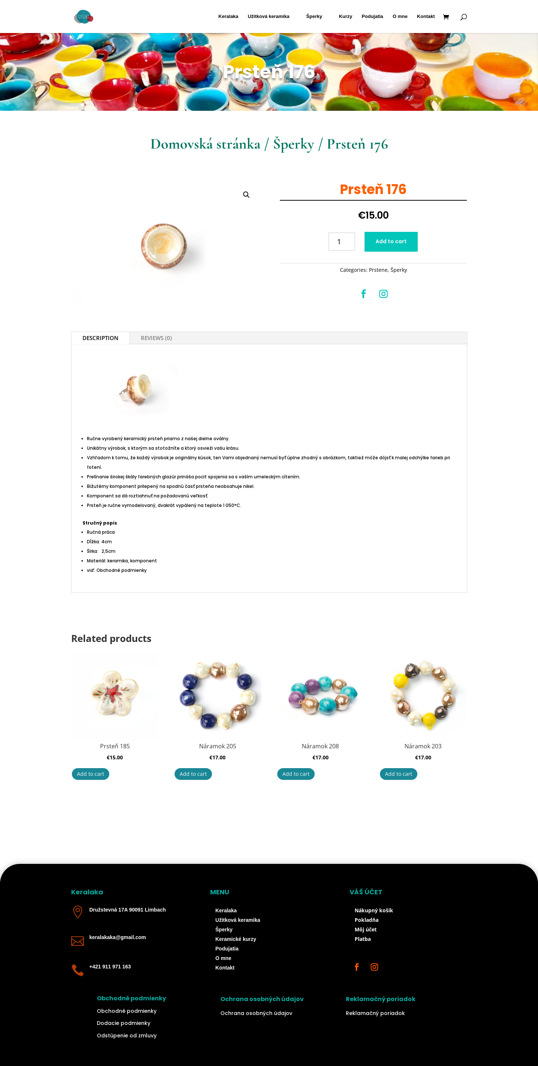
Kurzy (345, 16)
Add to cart (391, 241)
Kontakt (426, 16)
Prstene (378, 269)
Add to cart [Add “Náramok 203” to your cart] (398, 773)
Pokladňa (366, 919)
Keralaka (228, 16)
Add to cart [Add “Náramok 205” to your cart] (193, 773)
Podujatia (372, 16)
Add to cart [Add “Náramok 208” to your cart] (296, 773)
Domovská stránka (205, 144)
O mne (400, 16)
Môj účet (366, 929)
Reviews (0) (156, 338)
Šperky (314, 16)
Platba (363, 938)
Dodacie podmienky (123, 1023)
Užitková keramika (268, 16)
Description (100, 338)
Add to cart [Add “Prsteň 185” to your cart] (90, 773)
